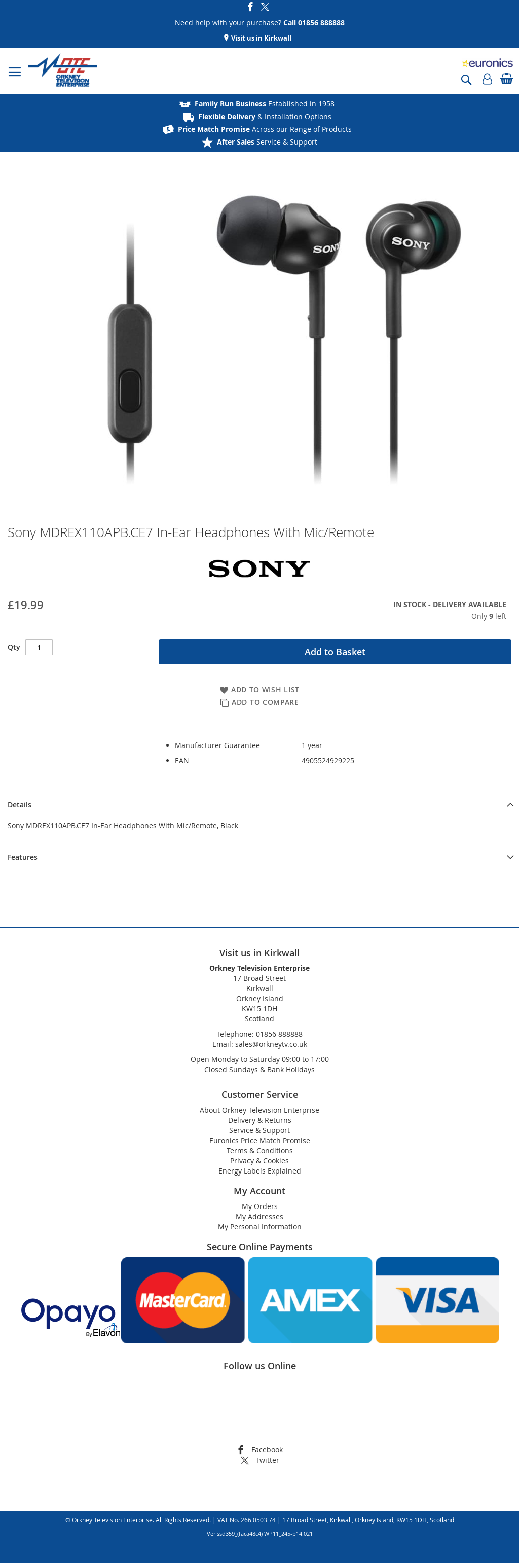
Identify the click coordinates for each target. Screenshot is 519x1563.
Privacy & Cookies (259, 1160)
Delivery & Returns (259, 1120)
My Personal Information (260, 1226)
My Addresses (259, 1216)
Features (23, 857)
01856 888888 (279, 1034)
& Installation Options (264, 116)
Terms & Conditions (260, 1150)
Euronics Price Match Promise (259, 1140)
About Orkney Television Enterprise (259, 1110)
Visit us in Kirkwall (260, 38)
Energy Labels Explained (259, 1171)
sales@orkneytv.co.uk (271, 1044)
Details (19, 804)
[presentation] (259, 804)
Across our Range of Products (265, 129)
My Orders (260, 1206)
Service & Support (267, 142)
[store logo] (62, 71)
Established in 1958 (265, 104)
